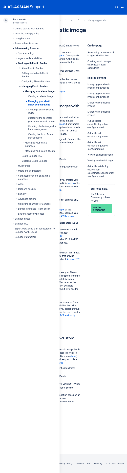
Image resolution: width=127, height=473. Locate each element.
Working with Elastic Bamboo (33, 63)
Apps (20, 184)
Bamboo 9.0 (19, 19)
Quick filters (24, 166)
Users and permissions (30, 170)
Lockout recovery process (31, 213)
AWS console (67, 216)
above (73, 356)
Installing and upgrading (27, 33)
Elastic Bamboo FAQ (31, 156)
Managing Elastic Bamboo (34, 86)
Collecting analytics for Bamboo (34, 204)
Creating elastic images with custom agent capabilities (99, 64)
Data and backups (27, 189)
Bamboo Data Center (25, 237)
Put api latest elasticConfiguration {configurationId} (97, 124)
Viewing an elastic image (40, 96)
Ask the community (99, 208)
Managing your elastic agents (40, 151)
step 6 (70, 183)
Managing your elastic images (40, 91)
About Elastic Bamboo (32, 68)
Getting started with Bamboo (29, 28)
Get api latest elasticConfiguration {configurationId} (97, 145)
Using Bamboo (22, 38)
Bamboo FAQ (21, 223)
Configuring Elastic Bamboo (35, 81)
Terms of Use (83, 463)
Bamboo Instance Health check (34, 208)
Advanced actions (27, 199)
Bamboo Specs (22, 218)
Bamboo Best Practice (26, 43)
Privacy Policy (65, 463)
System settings (26, 53)
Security (22, 194)
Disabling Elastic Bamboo (34, 161)
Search (116, 7)
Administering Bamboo (27, 48)
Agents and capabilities (30, 58)
